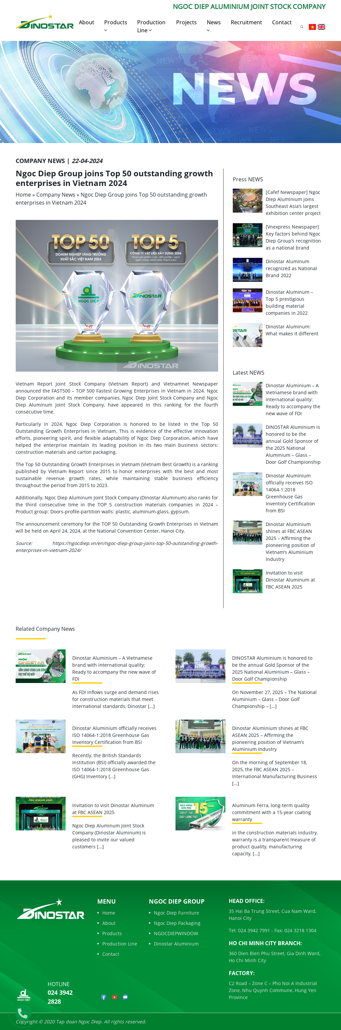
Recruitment (246, 22)
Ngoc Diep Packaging (174, 923)
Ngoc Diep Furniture (174, 913)
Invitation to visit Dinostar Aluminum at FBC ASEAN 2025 (290, 580)
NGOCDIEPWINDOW (173, 933)
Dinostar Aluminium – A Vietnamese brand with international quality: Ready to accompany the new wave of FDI (293, 399)
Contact (282, 22)
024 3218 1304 (299, 930)
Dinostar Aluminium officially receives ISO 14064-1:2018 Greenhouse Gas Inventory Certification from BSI (114, 735)
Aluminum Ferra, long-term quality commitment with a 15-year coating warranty (271, 812)
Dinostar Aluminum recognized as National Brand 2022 (291, 268)
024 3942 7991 (253, 930)
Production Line (151, 26)
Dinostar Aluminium (174, 944)
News (214, 26)
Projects (186, 22)
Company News (55, 194)
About (86, 22)
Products (115, 26)
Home (23, 194)
